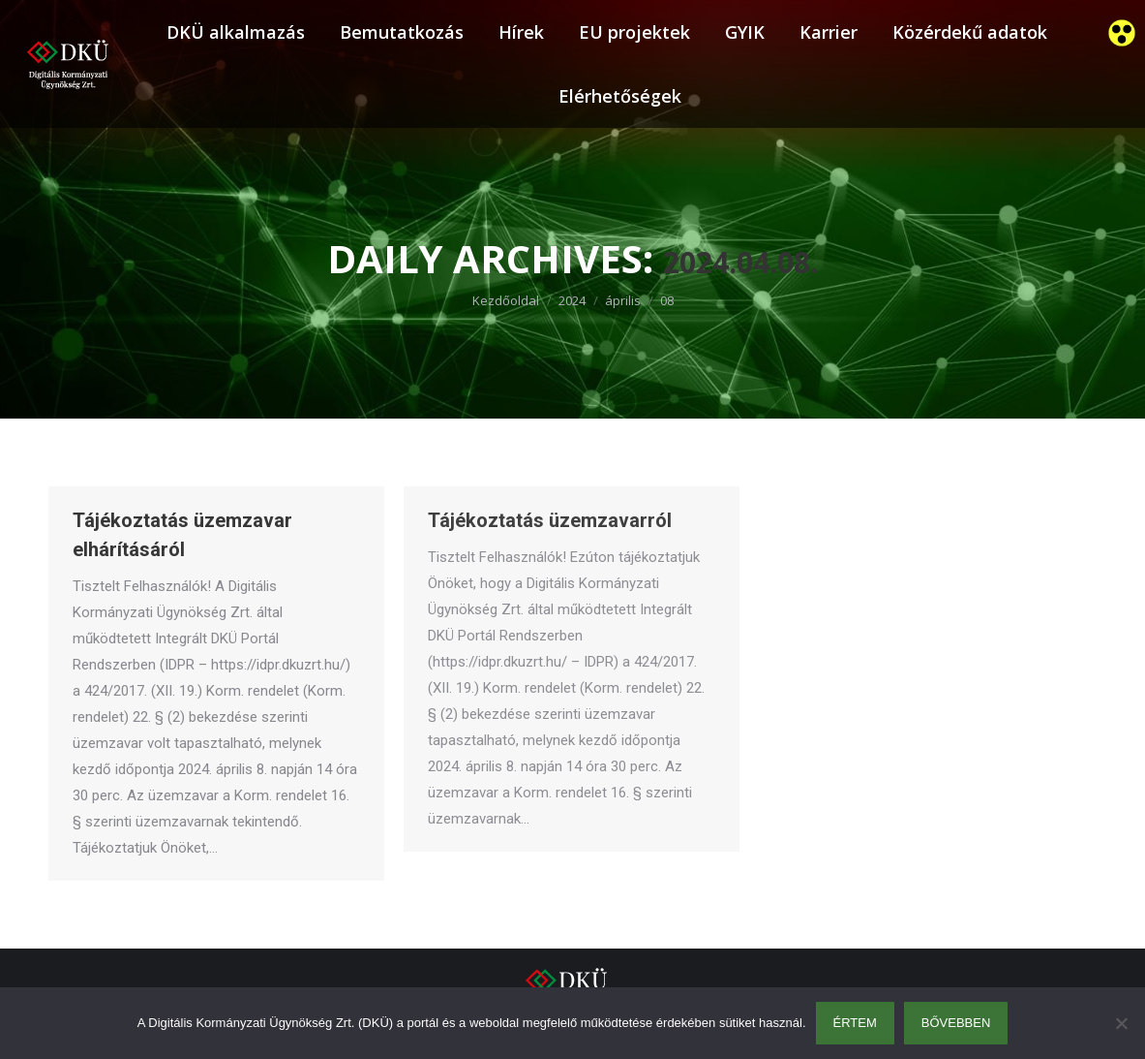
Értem (855, 1022)
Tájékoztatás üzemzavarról (550, 520)
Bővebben (956, 1022)
